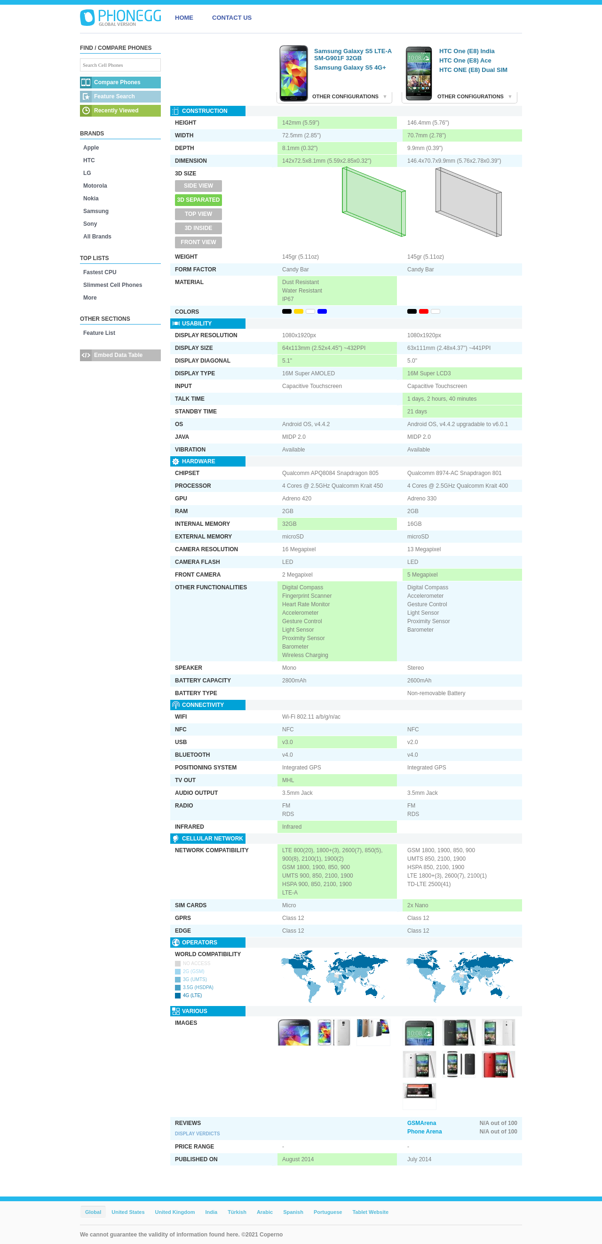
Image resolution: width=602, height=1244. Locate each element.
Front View (198, 242)
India (211, 1212)
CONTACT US (232, 17)
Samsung (96, 211)
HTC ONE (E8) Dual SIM (473, 69)
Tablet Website (370, 1212)
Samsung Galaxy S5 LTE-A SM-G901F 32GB (353, 55)
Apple (91, 147)
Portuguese (328, 1212)
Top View (198, 214)
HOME (184, 17)
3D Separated (198, 200)
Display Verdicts (197, 1133)
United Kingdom (175, 1212)
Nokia (91, 198)
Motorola (95, 185)
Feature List (99, 333)
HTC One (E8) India (467, 51)
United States (127, 1212)
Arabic (265, 1212)
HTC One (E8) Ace (465, 60)
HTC (89, 160)
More (90, 297)
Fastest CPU (100, 272)
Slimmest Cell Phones (112, 285)
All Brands (97, 236)
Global (93, 1212)
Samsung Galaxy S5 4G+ (350, 67)
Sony (90, 224)
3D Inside (199, 228)
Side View (198, 185)
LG (87, 173)
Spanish (293, 1212)
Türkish (237, 1212)
